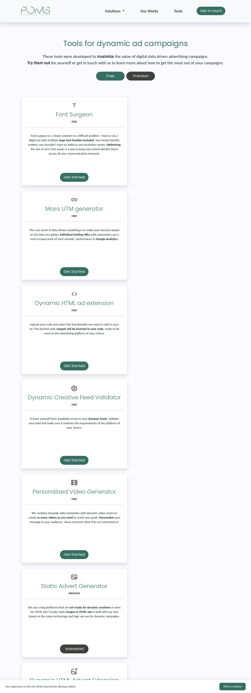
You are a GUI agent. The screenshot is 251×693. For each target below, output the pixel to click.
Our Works (149, 11)
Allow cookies (232, 686)
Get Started (72, 177)
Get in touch (211, 10)
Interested (179, 365)
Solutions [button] (113, 11)
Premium (141, 76)
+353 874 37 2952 (125, 671)
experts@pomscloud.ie (54, 671)
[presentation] (55, 652)
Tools (178, 11)
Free (110, 76)
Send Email (107, 624)
